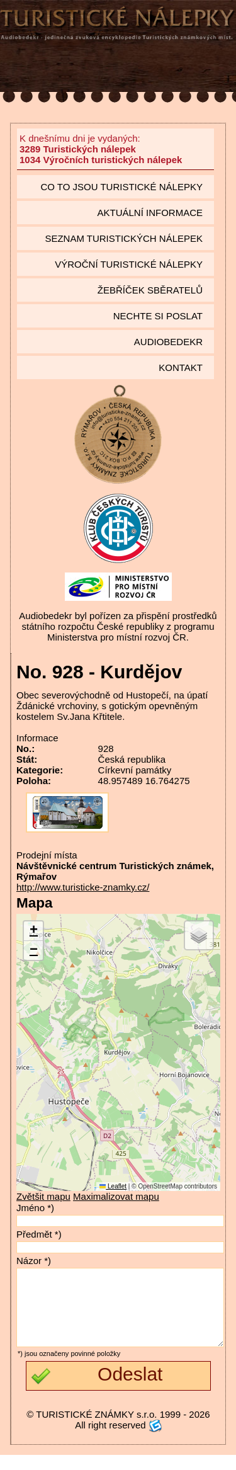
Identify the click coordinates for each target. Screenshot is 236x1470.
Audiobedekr (168, 341)
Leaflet (112, 1186)
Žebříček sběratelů (150, 290)
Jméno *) (35, 1207)
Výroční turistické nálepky (129, 264)
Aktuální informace (150, 212)
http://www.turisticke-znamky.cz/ (82, 887)
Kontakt (181, 367)
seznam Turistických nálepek (124, 238)
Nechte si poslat (158, 316)
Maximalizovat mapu (116, 1196)
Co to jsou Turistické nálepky (121, 186)
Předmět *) (39, 1234)
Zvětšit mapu (43, 1196)
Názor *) (33, 1260)
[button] (33, 931)
